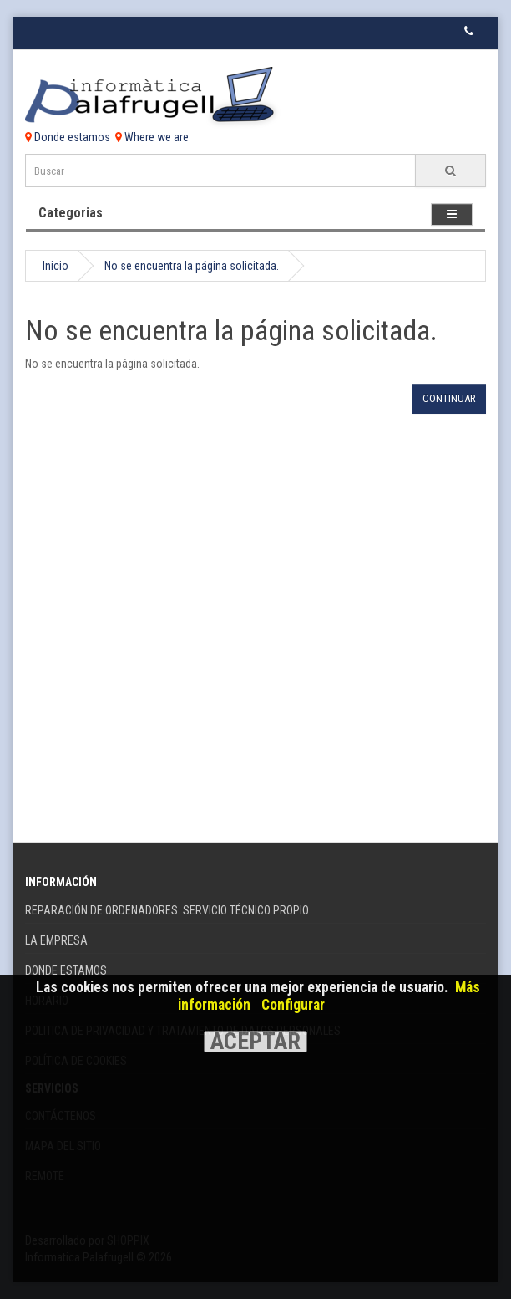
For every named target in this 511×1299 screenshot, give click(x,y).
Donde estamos (67, 137)
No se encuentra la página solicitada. (191, 266)
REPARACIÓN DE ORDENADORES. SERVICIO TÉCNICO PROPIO (167, 910)
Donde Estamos (66, 970)
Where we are (152, 137)
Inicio (55, 266)
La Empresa (56, 940)
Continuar (449, 398)
